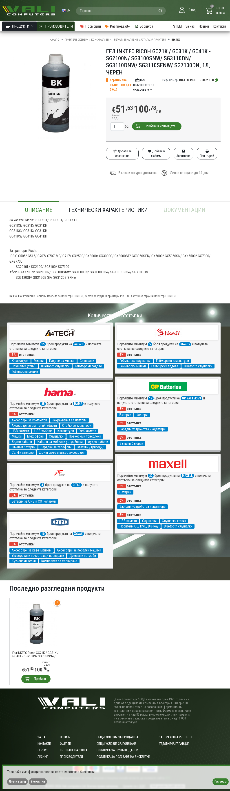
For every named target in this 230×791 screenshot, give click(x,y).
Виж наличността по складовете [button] (143, 84)
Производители (71, 756)
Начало (54, 39)
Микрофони (35, 436)
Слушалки (87, 361)
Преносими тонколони (85, 436)
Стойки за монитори (76, 425)
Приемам (221, 781)
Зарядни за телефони (56, 447)
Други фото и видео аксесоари (61, 452)
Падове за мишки (61, 361)
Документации (184, 210)
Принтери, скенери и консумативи (87, 39)
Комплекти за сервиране (59, 561)
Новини (204, 26)
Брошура (143, 26)
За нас (190, 26)
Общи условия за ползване (116, 743)
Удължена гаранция (174, 743)
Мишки (39, 361)
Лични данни (17, 781)
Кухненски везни (24, 561)
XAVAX (78, 534)
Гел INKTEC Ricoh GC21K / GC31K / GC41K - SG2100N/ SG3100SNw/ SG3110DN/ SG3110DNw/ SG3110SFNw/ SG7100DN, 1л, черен (35, 654)
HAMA (78, 403)
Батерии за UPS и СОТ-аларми (34, 501)
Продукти (19, 26)
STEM (177, 26)
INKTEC (176, 39)
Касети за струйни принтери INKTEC (107, 296)
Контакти (219, 26)
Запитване (183, 154)
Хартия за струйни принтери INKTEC (153, 296)
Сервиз (43, 750)
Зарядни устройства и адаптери (142, 429)
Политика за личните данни (117, 750)
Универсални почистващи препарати (38, 555)
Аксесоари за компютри (29, 420)
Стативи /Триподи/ (90, 447)
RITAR (76, 485)
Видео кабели (22, 442)
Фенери (142, 415)
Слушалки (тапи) (23, 366)
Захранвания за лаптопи (69, 420)
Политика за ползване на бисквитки (123, 756)
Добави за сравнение (122, 153)
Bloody (185, 344)
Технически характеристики (108, 210)
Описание (38, 210)
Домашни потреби (82, 555)
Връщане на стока (74, 750)
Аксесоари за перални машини (79, 550)
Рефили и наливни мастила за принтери (140, 39)
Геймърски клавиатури (172, 361)
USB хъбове (43, 431)
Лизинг (43, 756)
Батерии (125, 415)
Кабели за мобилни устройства (60, 442)
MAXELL (187, 475)
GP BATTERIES (191, 398)
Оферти (65, 743)
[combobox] (121, 11)
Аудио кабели (98, 442)
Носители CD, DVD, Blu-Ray (138, 526)
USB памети (20, 431)
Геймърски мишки (25, 371)
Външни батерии (131, 443)
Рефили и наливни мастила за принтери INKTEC (53, 296)
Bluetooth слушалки (55, 366)
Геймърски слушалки (134, 361)
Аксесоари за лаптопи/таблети (34, 425)
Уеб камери (87, 431)
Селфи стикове (23, 452)
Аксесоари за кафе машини (31, 550)
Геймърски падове (88, 366)
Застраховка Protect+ (175, 737)
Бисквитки (38, 781)
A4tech (79, 344)
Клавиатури (20, 361)
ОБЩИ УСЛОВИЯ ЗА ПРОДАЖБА (117, 737)
